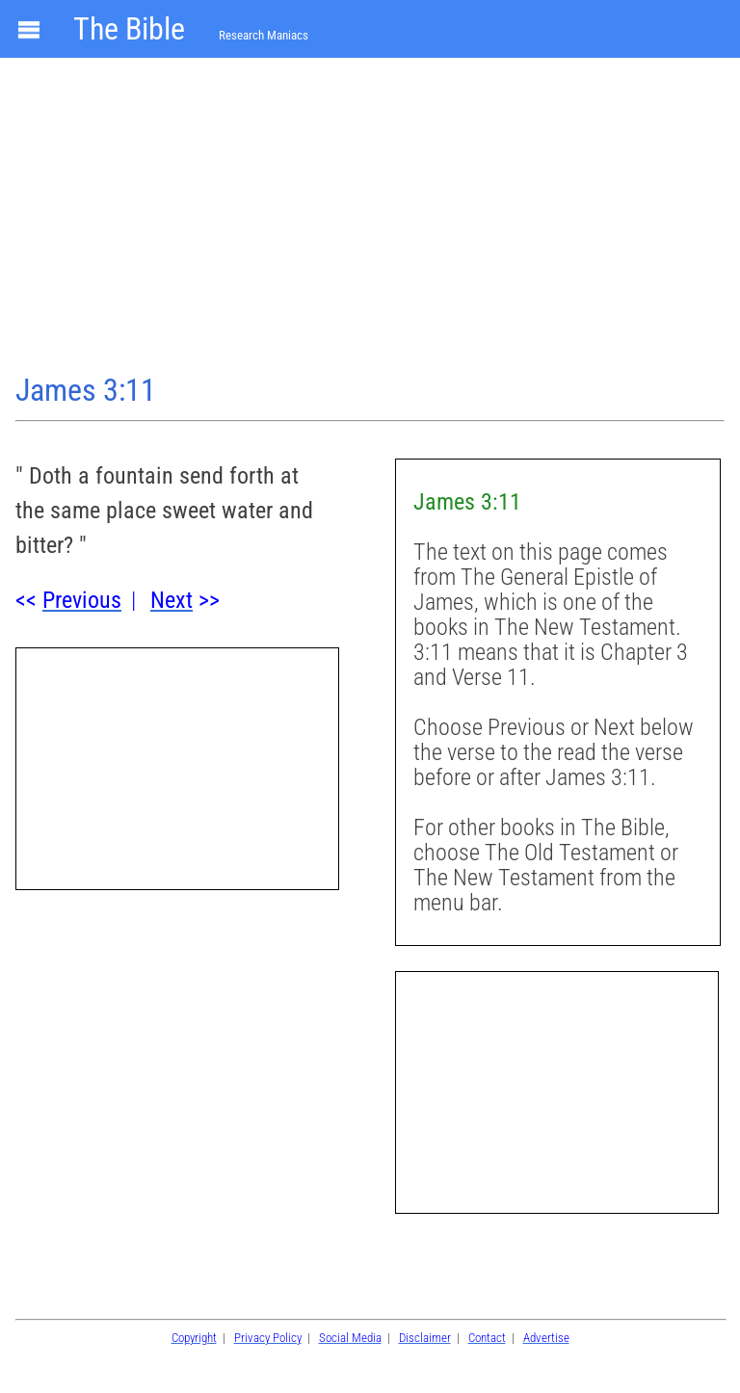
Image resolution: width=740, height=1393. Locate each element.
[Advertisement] (370, 218)
